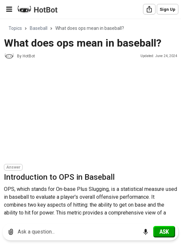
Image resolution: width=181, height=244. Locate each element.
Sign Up (167, 9)
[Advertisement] (92, 112)
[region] (90, 119)
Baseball (38, 28)
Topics (15, 28)
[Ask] (164, 231)
